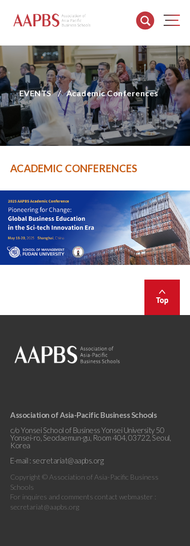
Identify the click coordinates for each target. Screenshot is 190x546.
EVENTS (35, 93)
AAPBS (52, 20)
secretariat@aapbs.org (68, 460)
